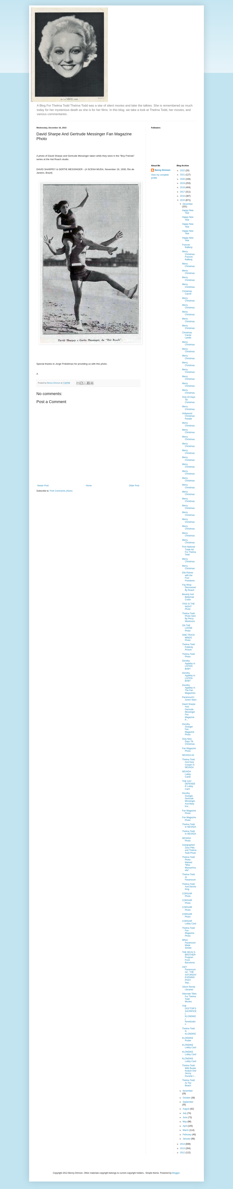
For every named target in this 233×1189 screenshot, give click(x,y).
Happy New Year (187, 211)
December (188, 204)
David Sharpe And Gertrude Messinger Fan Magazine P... (188, 712)
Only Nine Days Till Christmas (188, 741)
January (187, 1138)
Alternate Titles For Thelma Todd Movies (189, 997)
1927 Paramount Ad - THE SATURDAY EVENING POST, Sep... (189, 975)
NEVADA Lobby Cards (186, 774)
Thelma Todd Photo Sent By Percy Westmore (189, 617)
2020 (182, 179)
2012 (182, 1152)
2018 (182, 187)
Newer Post (43, 485)
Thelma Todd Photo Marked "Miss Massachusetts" (189, 864)
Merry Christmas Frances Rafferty (188, 255)
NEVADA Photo (186, 839)
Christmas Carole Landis (187, 335)
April (185, 1126)
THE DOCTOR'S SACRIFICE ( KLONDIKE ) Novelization (189, 1015)
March (186, 1130)
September (188, 1102)
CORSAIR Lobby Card (189, 922)
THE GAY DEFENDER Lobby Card (188, 785)
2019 (182, 183)
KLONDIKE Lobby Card (189, 1046)
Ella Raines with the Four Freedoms (188, 576)
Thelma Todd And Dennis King (189, 887)
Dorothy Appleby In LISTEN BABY (188, 665)
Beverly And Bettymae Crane (188, 597)
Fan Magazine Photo (189, 749)
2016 (182, 196)
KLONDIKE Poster (187, 1039)
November (188, 1091)
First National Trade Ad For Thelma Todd (189, 551)
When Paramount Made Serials (189, 944)
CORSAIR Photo (187, 894)
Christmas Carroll (187, 292)
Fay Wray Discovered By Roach (189, 587)
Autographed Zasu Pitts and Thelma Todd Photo (189, 849)
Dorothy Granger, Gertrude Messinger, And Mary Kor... (188, 800)
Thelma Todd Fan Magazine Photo (188, 932)
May (185, 1121)
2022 (182, 170)
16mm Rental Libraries (188, 988)
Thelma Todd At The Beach (188, 1083)
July (185, 1113)
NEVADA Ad (188, 755)
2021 (182, 174)
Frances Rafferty (187, 246)
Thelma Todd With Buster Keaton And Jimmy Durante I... (189, 1070)
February (187, 1134)
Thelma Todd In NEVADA (189, 825)
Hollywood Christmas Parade (188, 416)
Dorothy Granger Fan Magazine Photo (188, 729)
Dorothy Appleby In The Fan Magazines (188, 689)
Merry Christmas (188, 265)
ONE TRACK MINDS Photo (188, 637)
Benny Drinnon (162, 170)
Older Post (134, 485)
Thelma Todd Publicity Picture (188, 647)
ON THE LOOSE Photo (187, 628)
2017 (182, 192)
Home (89, 485)
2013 (182, 1148)
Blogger (176, 1173)
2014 (182, 1144)
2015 (182, 200)
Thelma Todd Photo (188, 655)
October (187, 1097)
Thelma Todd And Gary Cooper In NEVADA (188, 763)
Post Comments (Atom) (61, 491)
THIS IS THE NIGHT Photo (188, 606)
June (185, 1117)
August (186, 1109)
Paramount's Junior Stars (189, 698)
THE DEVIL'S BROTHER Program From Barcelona (189, 957)
